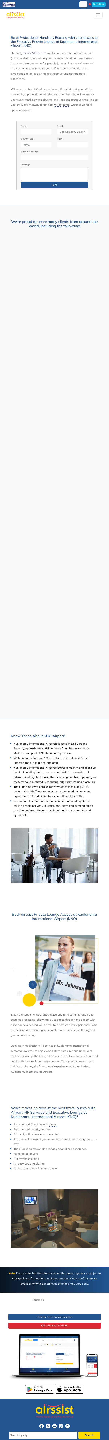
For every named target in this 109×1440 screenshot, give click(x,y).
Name (24, 126)
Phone (60, 138)
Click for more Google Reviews (54, 1317)
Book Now (98, 4)
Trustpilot (38, 1299)
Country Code (28, 138)
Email (60, 126)
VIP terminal (61, 104)
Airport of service (29, 151)
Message (25, 164)
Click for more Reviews (54, 1325)
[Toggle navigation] (98, 15)
